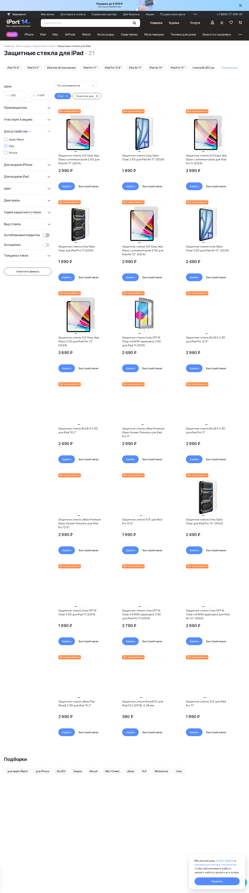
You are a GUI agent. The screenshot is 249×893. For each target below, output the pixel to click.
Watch (86, 34)
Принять (217, 881)
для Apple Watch (17, 771)
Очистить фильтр (27, 271)
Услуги (195, 23)
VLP (144, 771)
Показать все (229, 67)
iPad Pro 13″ (178, 67)
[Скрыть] (240, 5)
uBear (130, 771)
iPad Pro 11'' (90, 67)
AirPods (70, 34)
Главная (9, 46)
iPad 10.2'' (33, 67)
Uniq (179, 771)
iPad (43, 34)
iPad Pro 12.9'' (113, 67)
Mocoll (93, 771)
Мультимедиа (154, 34)
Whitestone (161, 771)
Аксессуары (105, 34)
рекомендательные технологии (215, 864)
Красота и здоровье (217, 34)
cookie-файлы (225, 860)
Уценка (174, 23)
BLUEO (61, 771)
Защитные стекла (44, 46)
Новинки (156, 23)
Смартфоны (129, 34)
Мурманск (16, 14)
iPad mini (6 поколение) (61, 67)
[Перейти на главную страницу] (18, 23)
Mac (55, 34)
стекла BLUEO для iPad (207, 67)
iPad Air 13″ (156, 67)
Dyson (12, 34)
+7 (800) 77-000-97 (230, 14)
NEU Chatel (112, 771)
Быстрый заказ (88, 186)
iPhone (29, 34)
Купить (66, 186)
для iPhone (42, 771)
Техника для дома (183, 34)
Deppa (78, 771)
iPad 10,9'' (13, 67)
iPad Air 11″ (135, 67)
